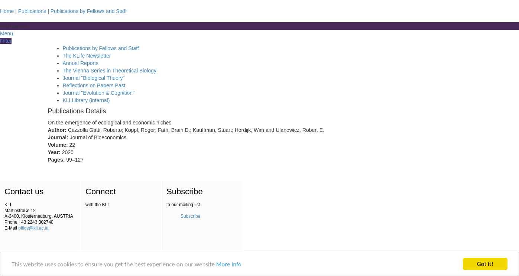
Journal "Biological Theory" (94, 78)
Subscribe (190, 216)
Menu (6, 33)
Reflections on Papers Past (94, 85)
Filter (6, 41)
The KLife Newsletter (87, 56)
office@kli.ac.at (33, 228)
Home (7, 11)
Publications (32, 11)
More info (228, 264)
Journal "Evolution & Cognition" (99, 93)
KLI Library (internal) (86, 100)
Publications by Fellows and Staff (89, 11)
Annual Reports (81, 63)
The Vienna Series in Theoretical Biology (109, 71)
